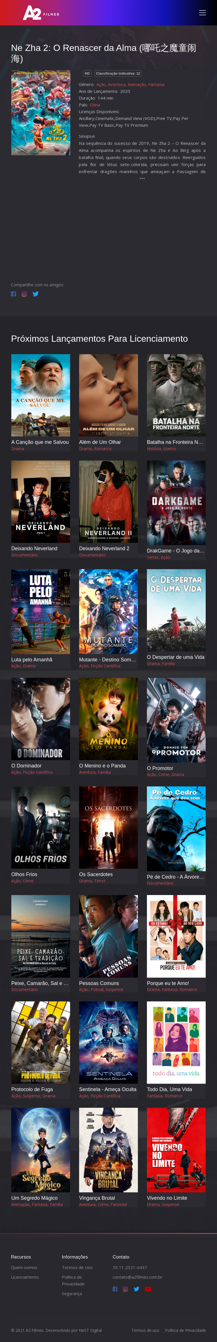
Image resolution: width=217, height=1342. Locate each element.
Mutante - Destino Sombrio (109, 660)
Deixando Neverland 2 (104, 548)
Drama (17, 448)
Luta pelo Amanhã (31, 660)
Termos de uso (145, 1330)
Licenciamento (25, 1277)
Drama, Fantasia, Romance (172, 989)
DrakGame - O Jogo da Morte (180, 551)
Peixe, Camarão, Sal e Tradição (47, 983)
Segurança (72, 1293)
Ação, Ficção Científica (99, 665)
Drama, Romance (95, 448)
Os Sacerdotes (96, 874)
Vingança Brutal (97, 1198)
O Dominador (26, 766)
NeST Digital (90, 1330)
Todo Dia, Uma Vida (169, 1089)
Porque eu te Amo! (168, 983)
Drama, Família (161, 663)
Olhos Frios (24, 874)
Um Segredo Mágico (34, 1198)
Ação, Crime (22, 880)
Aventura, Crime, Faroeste (103, 1204)
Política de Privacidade (185, 1330)
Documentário (24, 555)
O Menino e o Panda (102, 766)
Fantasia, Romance (164, 1095)
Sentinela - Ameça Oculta (107, 1089)
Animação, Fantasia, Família (37, 1204)
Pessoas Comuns (99, 983)
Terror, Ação (158, 557)
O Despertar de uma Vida (176, 657)
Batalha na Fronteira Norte (177, 442)
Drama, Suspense (163, 1204)
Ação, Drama (23, 665)
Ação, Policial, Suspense (101, 989)
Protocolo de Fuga (32, 1089)
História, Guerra (161, 448)
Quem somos (24, 1267)
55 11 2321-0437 (130, 1267)
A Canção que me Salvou (40, 442)
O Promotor (160, 768)
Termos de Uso (77, 1267)
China (95, 104)
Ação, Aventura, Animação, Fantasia (130, 84)
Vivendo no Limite (167, 1198)
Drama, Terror (92, 880)
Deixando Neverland (34, 548)
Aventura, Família (95, 772)
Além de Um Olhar (100, 442)
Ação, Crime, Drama (165, 774)
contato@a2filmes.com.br (137, 1277)
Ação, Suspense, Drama (33, 1095)
